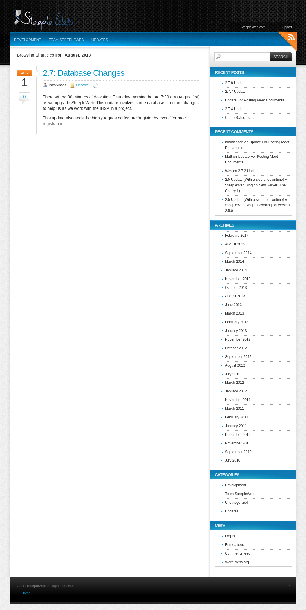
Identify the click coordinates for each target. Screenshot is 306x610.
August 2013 (235, 296)
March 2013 (234, 313)
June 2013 (233, 305)
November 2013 (237, 279)
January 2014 (236, 270)
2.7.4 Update (235, 109)
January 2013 (236, 331)
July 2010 (232, 460)
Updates (99, 40)
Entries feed (234, 545)
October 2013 (236, 288)
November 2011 (237, 400)
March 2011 (234, 408)
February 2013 (236, 322)
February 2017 (236, 235)
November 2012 (237, 339)
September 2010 (238, 452)
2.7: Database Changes (83, 73)
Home (26, 593)
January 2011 (236, 426)
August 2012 (235, 365)
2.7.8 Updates (236, 83)
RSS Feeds (287, 42)
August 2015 (235, 244)
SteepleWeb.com (253, 27)
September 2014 (238, 253)
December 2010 (237, 435)
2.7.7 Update (235, 91)
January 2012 (236, 391)
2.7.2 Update (248, 171)
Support (286, 27)
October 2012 (236, 348)
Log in (230, 536)
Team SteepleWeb (66, 40)
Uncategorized (236, 502)
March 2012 (234, 382)
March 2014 (234, 262)
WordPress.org (237, 562)
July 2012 (232, 374)
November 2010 (237, 443)
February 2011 (236, 417)
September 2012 (238, 357)
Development (27, 40)
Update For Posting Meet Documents (254, 100)
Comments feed (237, 553)
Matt (228, 156)
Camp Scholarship (239, 118)
